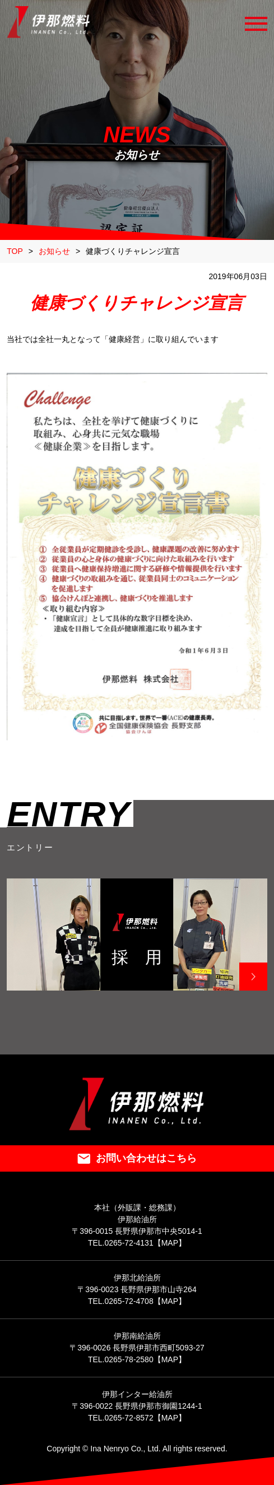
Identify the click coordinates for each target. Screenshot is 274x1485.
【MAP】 (170, 1242)
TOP (15, 251)
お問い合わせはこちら (137, 1158)
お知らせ (54, 251)
